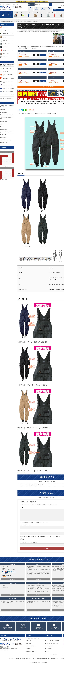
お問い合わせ (4, 137)
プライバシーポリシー (5, 142)
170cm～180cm (21, 19)
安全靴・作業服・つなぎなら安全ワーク (7, 106)
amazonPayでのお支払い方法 (7, 114)
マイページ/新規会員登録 (6, 132)
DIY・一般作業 (33, 19)
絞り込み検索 (30, 4)
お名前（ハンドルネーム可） (25, 548)
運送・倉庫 (17, 21)
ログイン (8, 9)
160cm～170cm (15, 19)
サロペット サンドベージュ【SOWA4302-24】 (35, 451)
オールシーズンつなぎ (50, 19)
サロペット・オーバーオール (58, 19)
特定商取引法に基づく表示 (6, 140)
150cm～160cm (9, 19)
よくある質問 (3, 134)
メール (21, 554)
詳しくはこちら (12, 602)
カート (2, 126)
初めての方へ (4, 112)
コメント (21, 531)
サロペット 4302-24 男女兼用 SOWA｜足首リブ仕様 (31, 508)
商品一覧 (3, 124)
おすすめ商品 (4, 121)
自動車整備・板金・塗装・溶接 (5, 21)
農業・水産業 (13, 21)
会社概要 (3, 109)
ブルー (29, 31)
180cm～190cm (27, 19)
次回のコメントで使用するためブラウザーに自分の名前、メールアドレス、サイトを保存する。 (41, 560)
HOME (3, 19)
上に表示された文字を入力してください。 (28, 566)
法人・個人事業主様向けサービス (7, 118)
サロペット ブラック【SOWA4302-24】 (32, 408)
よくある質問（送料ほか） (31, 669)
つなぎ (45, 19)
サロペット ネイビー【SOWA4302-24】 (32, 365)
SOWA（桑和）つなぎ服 (40, 19)
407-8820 (11, 662)
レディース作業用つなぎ (35, 31)
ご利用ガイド (56, 9)
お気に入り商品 (4, 129)
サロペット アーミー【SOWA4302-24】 (32, 494)
